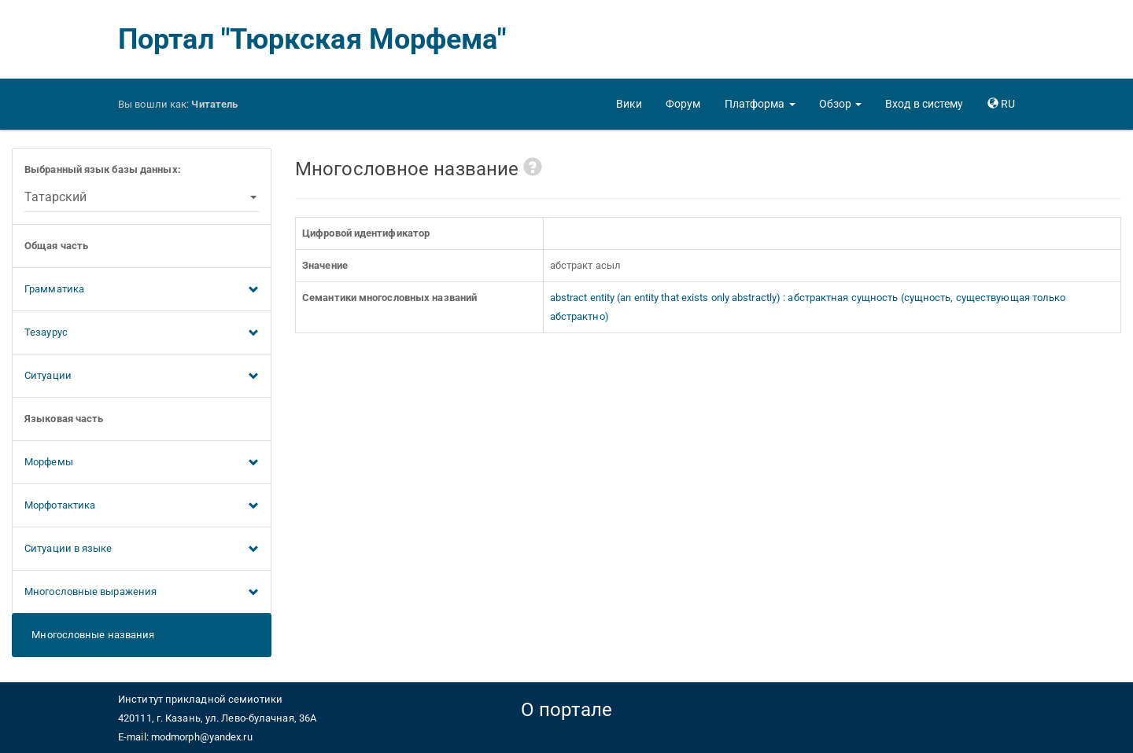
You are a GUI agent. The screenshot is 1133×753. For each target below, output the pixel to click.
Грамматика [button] (141, 290)
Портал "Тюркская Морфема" (312, 39)
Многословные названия (89, 635)
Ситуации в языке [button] (141, 549)
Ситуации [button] (141, 376)
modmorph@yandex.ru (202, 737)
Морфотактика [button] (141, 506)
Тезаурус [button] (141, 333)
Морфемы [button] (141, 463)
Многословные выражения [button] (141, 592)
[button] (760, 104)
